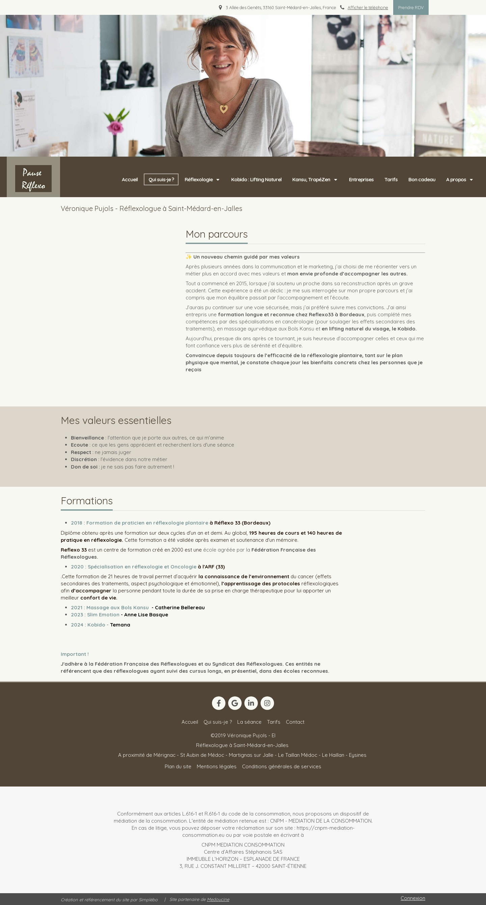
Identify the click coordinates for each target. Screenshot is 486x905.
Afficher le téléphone (368, 7)
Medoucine (218, 899)
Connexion (413, 898)
